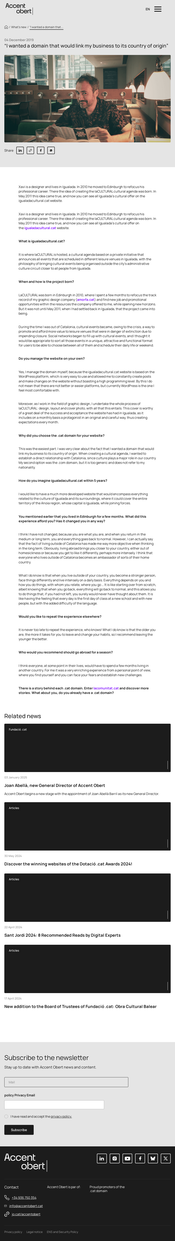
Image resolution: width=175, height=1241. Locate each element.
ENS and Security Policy (62, 1232)
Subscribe (19, 1130)
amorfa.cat (85, 299)
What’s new (18, 27)
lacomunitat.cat (106, 688)
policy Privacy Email (19, 1095)
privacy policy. (61, 1116)
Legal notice (34, 1232)
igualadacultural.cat (40, 228)
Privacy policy (13, 1232)
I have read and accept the (41, 1116)
